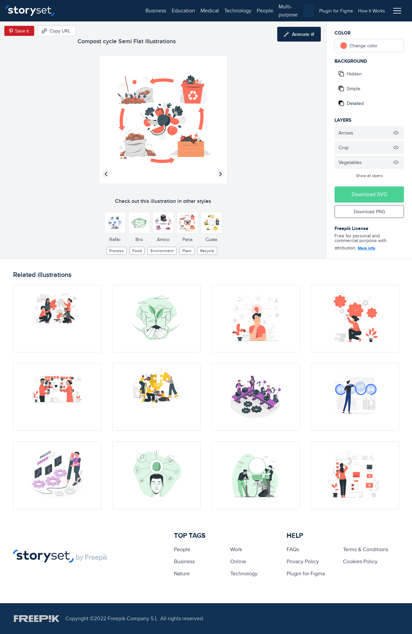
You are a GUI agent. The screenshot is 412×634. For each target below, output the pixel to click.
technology (157, 10)
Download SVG (369, 194)
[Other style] (115, 222)
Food (137, 250)
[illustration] (57, 318)
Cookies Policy (360, 561)
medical (129, 10)
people (185, 10)
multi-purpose (214, 10)
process (116, 250)
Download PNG (369, 211)
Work (236, 549)
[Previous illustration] (106, 174)
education (103, 10)
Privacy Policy (303, 561)
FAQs (293, 549)
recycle (207, 250)
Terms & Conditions (365, 549)
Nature (182, 573)
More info (366, 248)
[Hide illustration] (396, 133)
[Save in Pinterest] (19, 30)
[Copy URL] (56, 30)
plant (186, 250)
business (75, 10)
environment (162, 250)
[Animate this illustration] (299, 34)
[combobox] (275, 10)
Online (238, 561)
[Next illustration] (221, 174)
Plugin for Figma (306, 573)
